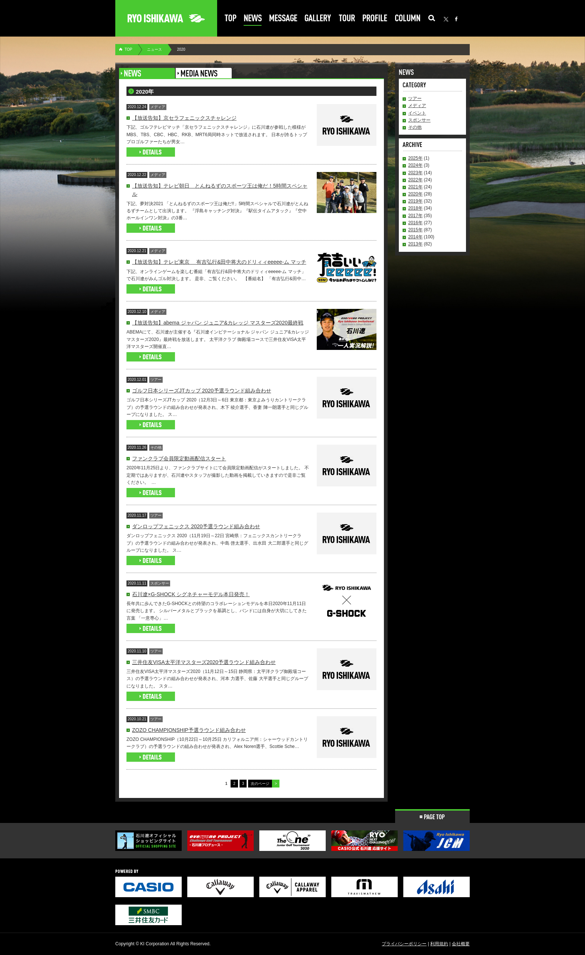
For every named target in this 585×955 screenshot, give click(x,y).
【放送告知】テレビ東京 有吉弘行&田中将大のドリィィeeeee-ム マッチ (219, 262)
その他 (415, 127)
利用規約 (439, 943)
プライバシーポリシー (404, 943)
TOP (128, 49)
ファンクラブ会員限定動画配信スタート (179, 458)
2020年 (415, 194)
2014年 (415, 236)
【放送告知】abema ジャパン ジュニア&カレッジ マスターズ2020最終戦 (217, 323)
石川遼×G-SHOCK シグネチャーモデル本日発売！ (191, 594)
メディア (417, 105)
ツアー (415, 98)
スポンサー (419, 120)
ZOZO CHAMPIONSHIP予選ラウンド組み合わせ (189, 730)
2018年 (415, 208)
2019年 (415, 201)
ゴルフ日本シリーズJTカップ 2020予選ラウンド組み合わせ (201, 391)
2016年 (415, 222)
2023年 (415, 172)
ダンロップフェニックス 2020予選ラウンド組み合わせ (196, 526)
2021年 (415, 187)
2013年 (415, 244)
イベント (417, 113)
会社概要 (461, 943)
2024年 (415, 165)
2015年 (415, 229)
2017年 (415, 215)
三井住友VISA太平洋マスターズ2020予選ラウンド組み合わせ (204, 662)
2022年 (415, 179)
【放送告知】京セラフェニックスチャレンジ (184, 118)
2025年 (415, 158)
